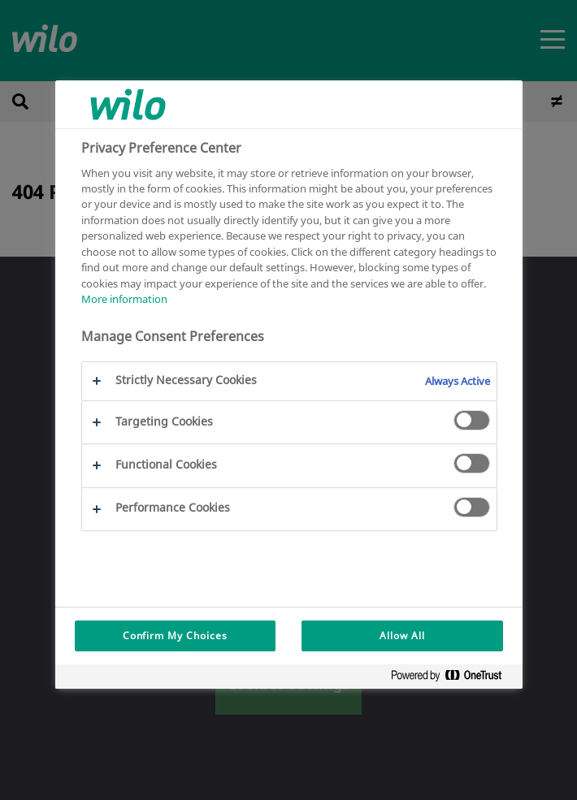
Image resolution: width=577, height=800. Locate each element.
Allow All (402, 635)
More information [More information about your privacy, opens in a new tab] (124, 299)
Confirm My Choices (175, 635)
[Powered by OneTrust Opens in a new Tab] (452, 678)
